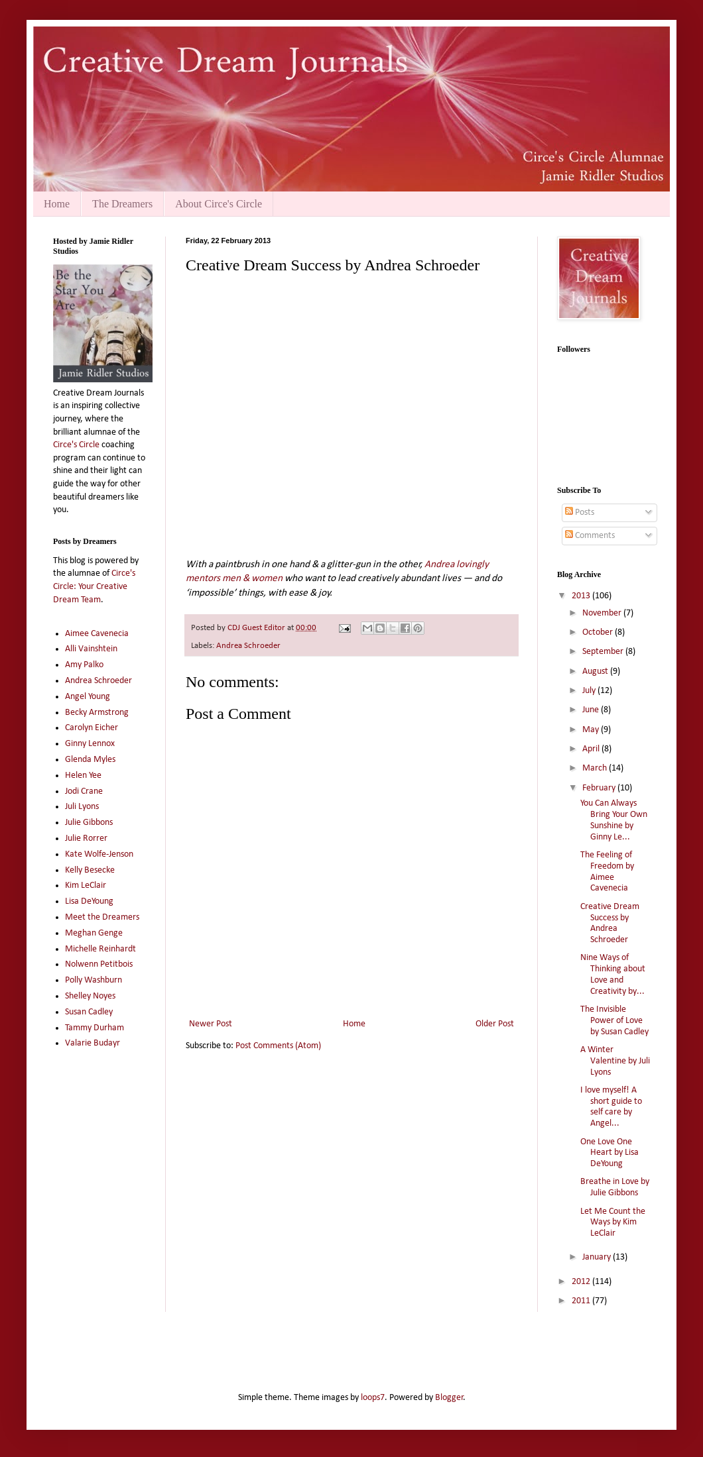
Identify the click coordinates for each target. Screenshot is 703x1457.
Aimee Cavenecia (97, 634)
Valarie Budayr (92, 1043)
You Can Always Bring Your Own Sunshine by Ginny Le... (613, 819)
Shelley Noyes (90, 996)
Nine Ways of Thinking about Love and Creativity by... (612, 974)
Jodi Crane (84, 791)
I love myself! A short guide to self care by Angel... (611, 1106)
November (602, 613)
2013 (582, 596)
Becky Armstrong (97, 713)
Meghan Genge (94, 933)
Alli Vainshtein (91, 649)
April (592, 749)
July (590, 691)
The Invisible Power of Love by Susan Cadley (614, 1020)
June (591, 710)
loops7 (373, 1398)
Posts (579, 512)
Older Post (495, 1024)
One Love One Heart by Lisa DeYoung (609, 1153)
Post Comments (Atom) (278, 1046)
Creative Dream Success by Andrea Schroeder (609, 923)
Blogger (449, 1398)
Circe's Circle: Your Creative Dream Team (94, 586)
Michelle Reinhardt (100, 949)
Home (57, 203)
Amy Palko (84, 665)
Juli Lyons (82, 807)
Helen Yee (83, 776)
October (598, 632)
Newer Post (210, 1024)
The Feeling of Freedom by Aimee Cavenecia (607, 871)
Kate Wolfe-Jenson (99, 854)
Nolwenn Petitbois (99, 964)
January (597, 1257)
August (596, 671)
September (603, 652)
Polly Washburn (93, 980)
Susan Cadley (89, 1012)
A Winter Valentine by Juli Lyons (615, 1061)
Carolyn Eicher (91, 728)
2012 (582, 1282)
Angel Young (87, 697)
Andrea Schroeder (248, 646)
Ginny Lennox (90, 744)
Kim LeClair (85, 885)
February (599, 788)
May (591, 730)
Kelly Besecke (90, 870)
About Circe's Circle (218, 203)
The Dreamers (122, 203)
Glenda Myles (90, 760)
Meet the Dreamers (102, 917)
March (595, 768)
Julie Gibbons (89, 823)
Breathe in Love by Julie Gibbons (614, 1187)
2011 (582, 1301)
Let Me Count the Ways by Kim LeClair (612, 1223)
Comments (590, 536)
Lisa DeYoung (89, 901)
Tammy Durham (94, 1028)
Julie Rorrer (86, 838)
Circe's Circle (76, 445)
